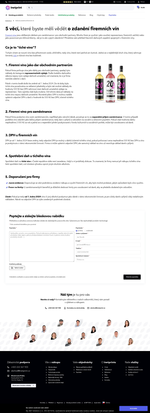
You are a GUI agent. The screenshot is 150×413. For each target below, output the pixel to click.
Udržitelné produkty (66, 15)
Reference (82, 15)
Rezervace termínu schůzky (24, 385)
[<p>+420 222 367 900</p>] (21, 367)
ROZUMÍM (133, 399)
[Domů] (15, 7)
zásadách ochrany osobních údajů (45, 409)
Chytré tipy (101, 15)
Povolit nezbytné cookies (133, 405)
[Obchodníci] (74, 308)
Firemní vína (10, 35)
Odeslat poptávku (132, 277)
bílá (15, 56)
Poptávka (112, 15)
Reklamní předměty (34, 15)
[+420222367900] (53, 308)
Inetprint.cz (8, 20)
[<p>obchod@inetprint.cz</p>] (21, 371)
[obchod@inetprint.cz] (96, 308)
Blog (91, 15)
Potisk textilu (49, 15)
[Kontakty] (117, 2)
